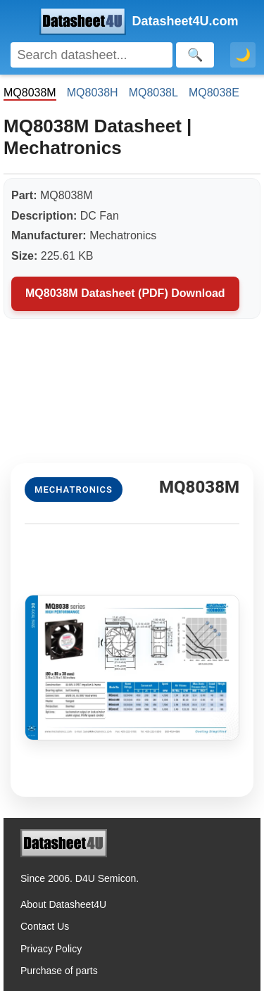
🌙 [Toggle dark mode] (243, 55)
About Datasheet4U (63, 904)
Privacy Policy (51, 948)
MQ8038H (92, 93)
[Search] (91, 55)
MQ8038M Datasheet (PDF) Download (125, 293)
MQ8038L (153, 93)
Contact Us (44, 926)
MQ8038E (214, 93)
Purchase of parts (59, 970)
